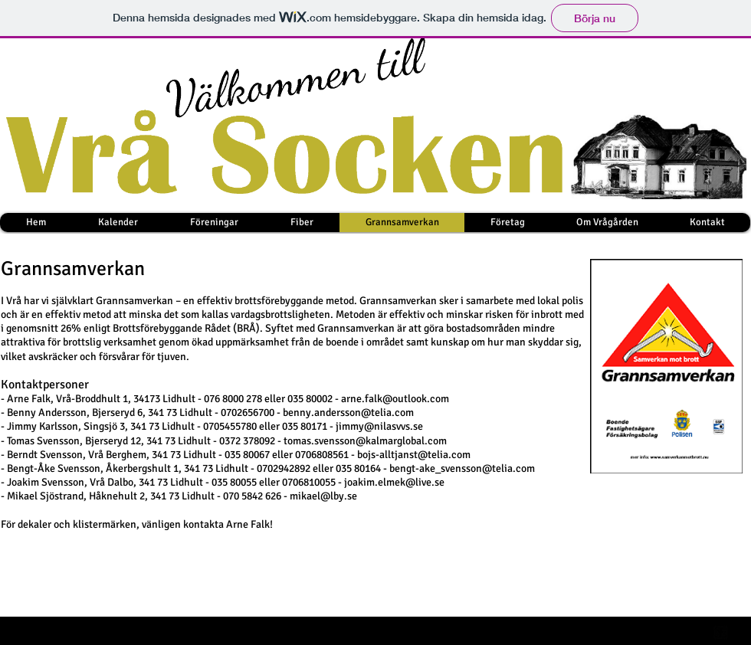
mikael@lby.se (323, 496)
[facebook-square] (720, 632)
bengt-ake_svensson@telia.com (462, 468)
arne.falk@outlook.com (395, 398)
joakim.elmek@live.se (394, 482)
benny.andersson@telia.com (348, 412)
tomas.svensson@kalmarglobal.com (365, 440)
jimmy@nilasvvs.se (379, 426)
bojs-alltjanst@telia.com (414, 454)
